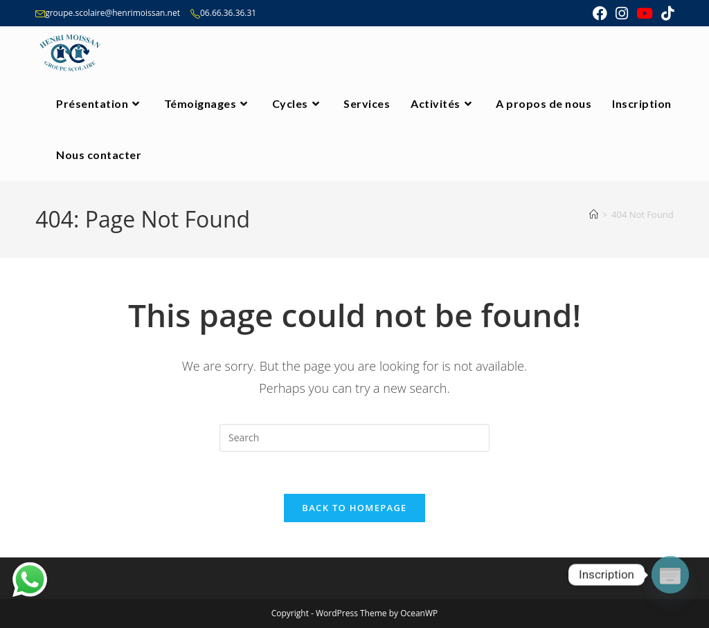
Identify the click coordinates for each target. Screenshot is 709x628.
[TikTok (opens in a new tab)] (665, 13)
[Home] (593, 214)
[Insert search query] (354, 438)
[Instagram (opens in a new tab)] (621, 13)
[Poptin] (670, 574)
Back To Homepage (354, 507)
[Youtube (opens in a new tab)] (644, 13)
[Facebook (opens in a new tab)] (600, 13)
